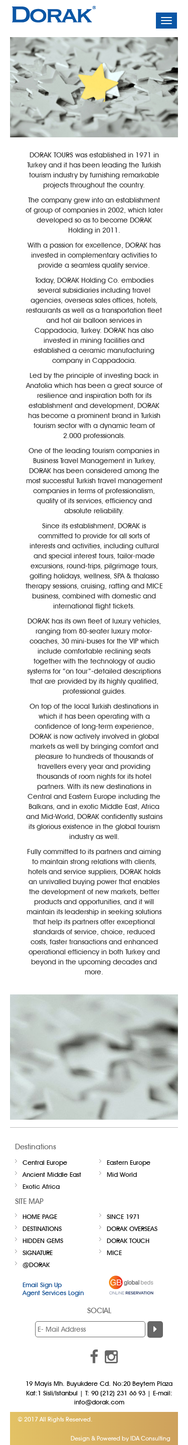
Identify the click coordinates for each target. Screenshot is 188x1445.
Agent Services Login (53, 1293)
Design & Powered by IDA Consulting (120, 1438)
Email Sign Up (42, 1285)
